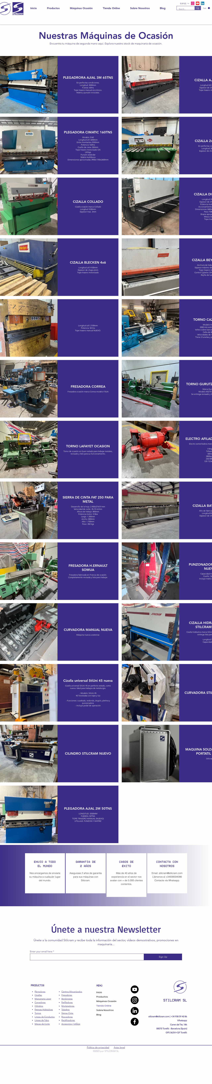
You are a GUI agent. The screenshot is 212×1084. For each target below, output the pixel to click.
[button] (206, 8)
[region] (45, 873)
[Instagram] (135, 1000)
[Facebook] (135, 1022)
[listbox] (184, 3)
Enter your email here (41, 951)
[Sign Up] (163, 957)
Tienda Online (103, 1005)
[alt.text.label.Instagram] (192, 3)
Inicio (99, 992)
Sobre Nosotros (105, 1010)
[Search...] (183, 9)
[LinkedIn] (202, 3)
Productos (102, 996)
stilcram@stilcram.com (171, 873)
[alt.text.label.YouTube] (197, 3)
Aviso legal (119, 1047)
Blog (98, 1014)
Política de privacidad (98, 1047)
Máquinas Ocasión (106, 1001)
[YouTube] (135, 989)
